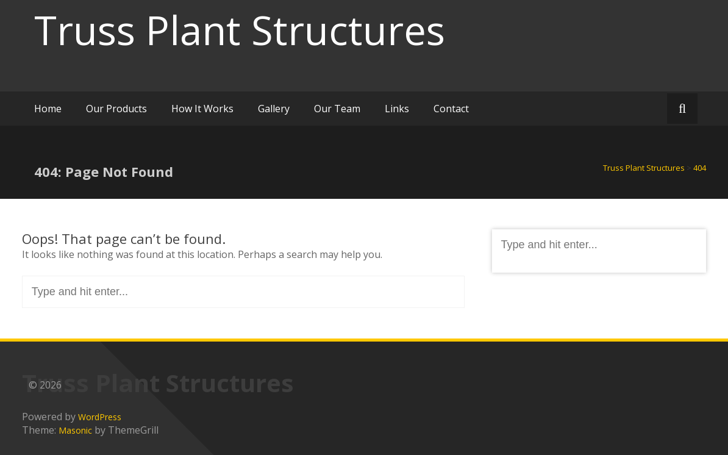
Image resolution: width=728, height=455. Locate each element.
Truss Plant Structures (239, 30)
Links (397, 108)
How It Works (202, 108)
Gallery (274, 108)
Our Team (337, 108)
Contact (451, 108)
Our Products (116, 108)
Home (48, 108)
